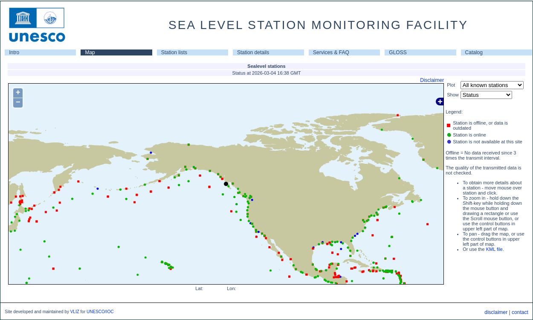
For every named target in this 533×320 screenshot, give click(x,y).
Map (90, 52)
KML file (494, 249)
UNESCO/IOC (100, 311)
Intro (14, 52)
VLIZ (74, 311)
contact (520, 312)
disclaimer (495, 312)
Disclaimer (432, 80)
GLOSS (397, 52)
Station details (253, 52)
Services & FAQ (331, 52)
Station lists (174, 52)
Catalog (474, 52)
